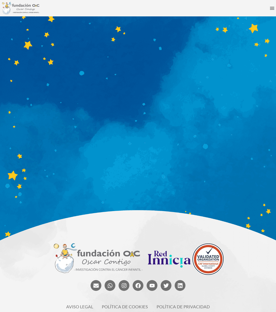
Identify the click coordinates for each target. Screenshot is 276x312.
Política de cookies (125, 306)
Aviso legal (79, 306)
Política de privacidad (183, 306)
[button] (272, 8)
